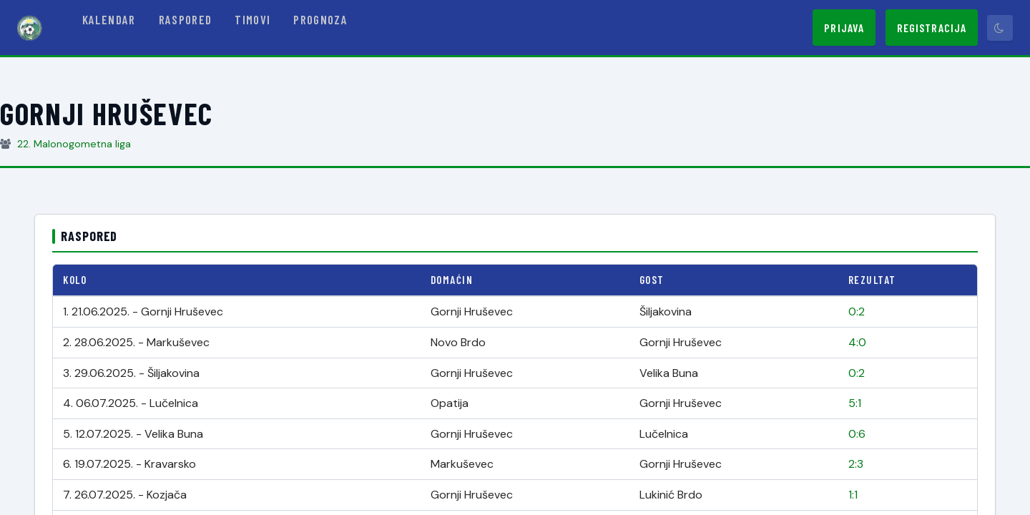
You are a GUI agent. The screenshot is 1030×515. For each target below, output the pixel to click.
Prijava (844, 27)
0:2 (856, 311)
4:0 (857, 342)
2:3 (855, 463)
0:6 (856, 433)
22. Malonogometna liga (74, 143)
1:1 (853, 494)
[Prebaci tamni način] (1000, 28)
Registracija (931, 27)
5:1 (854, 403)
